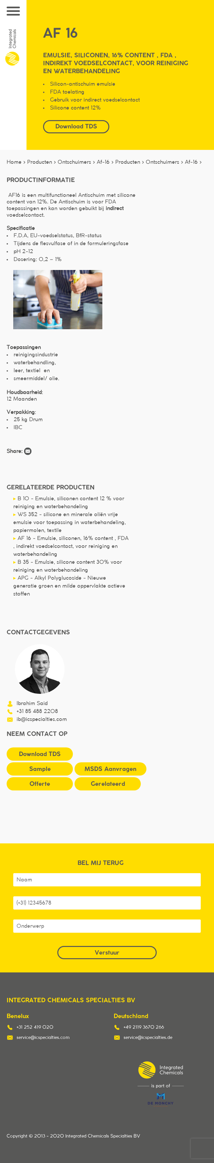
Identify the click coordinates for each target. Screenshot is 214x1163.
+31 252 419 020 (35, 1027)
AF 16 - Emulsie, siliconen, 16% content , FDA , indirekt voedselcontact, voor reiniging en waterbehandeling (71, 546)
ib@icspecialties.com (42, 719)
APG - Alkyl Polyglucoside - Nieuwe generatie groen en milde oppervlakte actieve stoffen (69, 586)
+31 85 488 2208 (37, 711)
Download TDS (76, 126)
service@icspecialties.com (43, 1037)
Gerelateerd (108, 784)
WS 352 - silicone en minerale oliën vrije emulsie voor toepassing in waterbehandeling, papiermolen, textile (69, 522)
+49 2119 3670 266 (144, 1027)
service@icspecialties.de (148, 1037)
